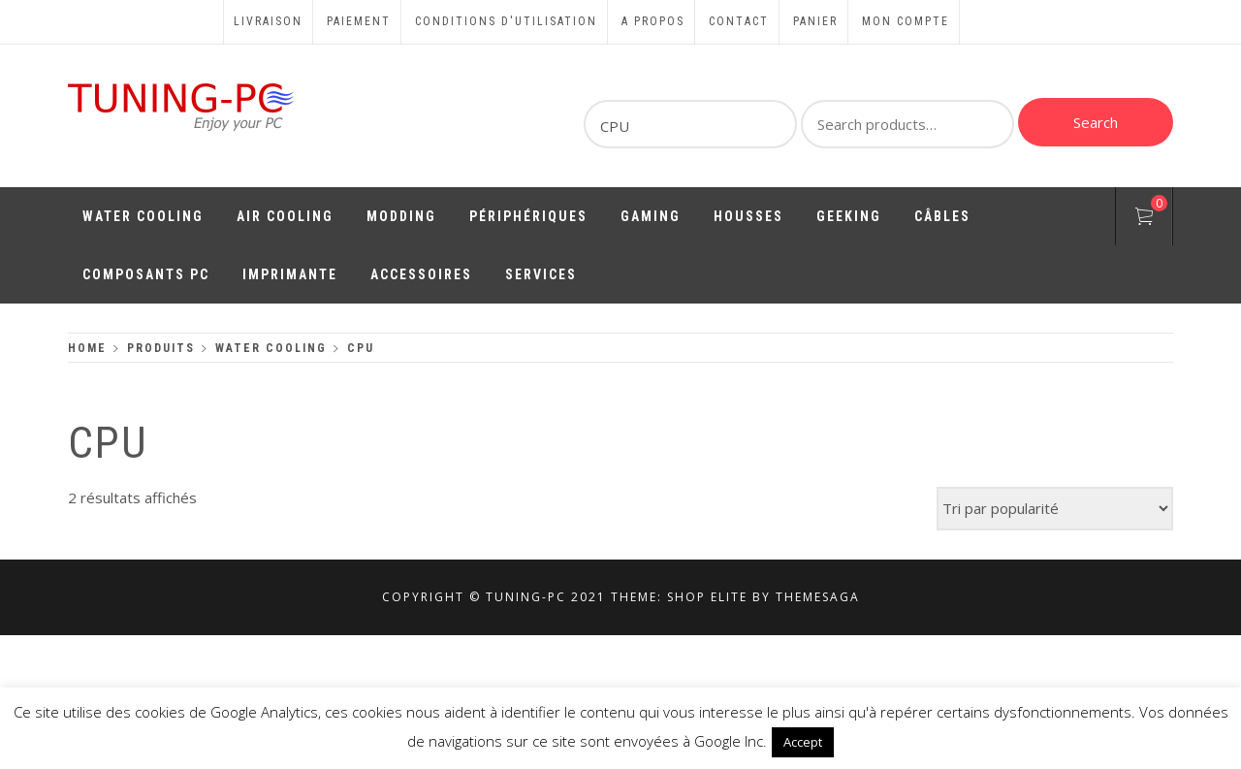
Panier (815, 21)
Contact (739, 21)
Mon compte (905, 21)
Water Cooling (143, 216)
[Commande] (1055, 508)
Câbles (942, 216)
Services (541, 274)
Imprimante (289, 274)
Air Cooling (285, 216)
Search (1095, 122)
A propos (652, 21)
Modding (401, 216)
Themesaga (818, 597)
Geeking (848, 216)
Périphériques (528, 216)
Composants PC (145, 274)
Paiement (359, 21)
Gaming (650, 216)
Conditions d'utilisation (506, 21)
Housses (748, 216)
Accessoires (421, 274)
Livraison (268, 21)
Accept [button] (802, 742)
